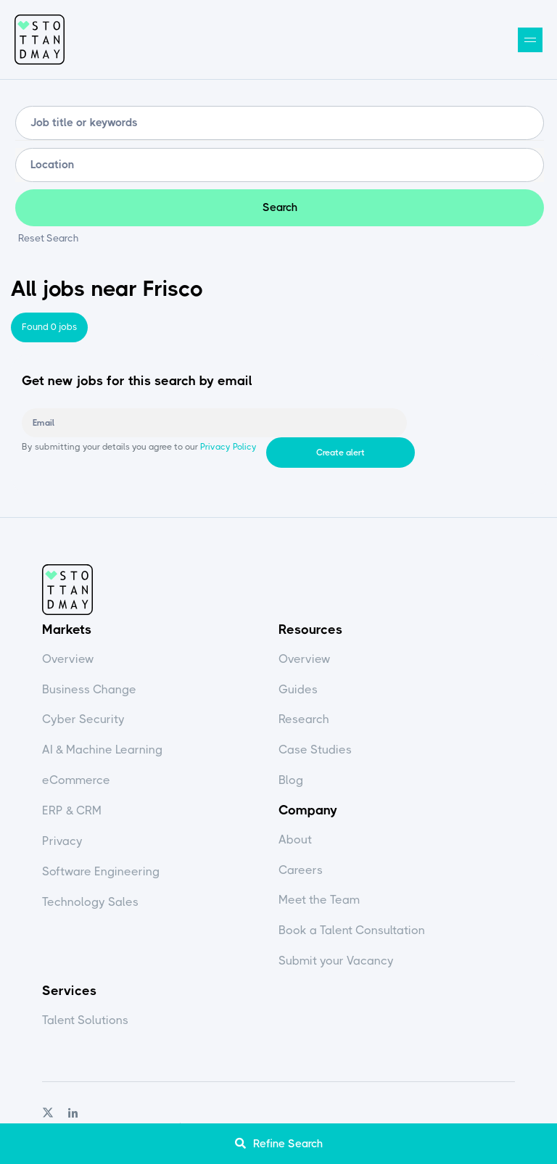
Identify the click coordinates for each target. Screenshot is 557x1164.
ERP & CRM (72, 811)
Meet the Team (319, 900)
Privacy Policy (227, 453)
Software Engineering (101, 872)
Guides (298, 689)
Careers (300, 870)
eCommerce (76, 781)
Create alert (469, 424)
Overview (68, 659)
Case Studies (315, 750)
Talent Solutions (85, 1020)
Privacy (62, 842)
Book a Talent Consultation (351, 931)
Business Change (89, 689)
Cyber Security (83, 720)
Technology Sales (90, 902)
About (295, 839)
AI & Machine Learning (102, 750)
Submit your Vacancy (336, 961)
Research (303, 720)
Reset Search (48, 239)
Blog (290, 781)
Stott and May (40, 40)
